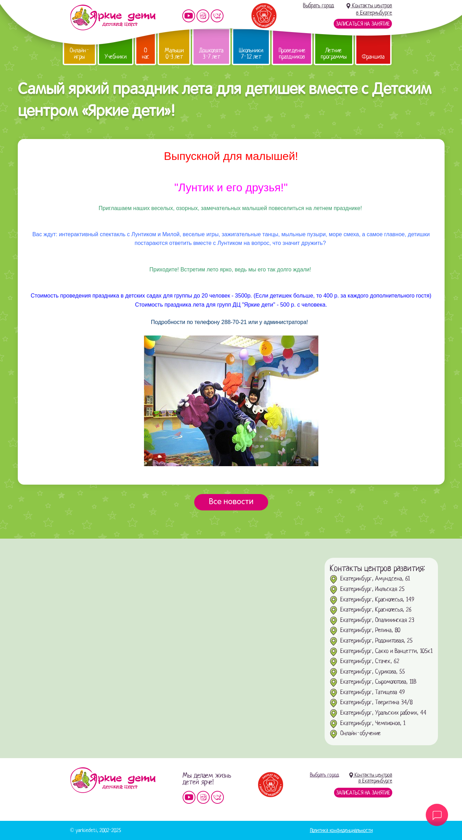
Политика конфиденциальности (341, 830)
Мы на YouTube (188, 15)
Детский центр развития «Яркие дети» (113, 17)
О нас (145, 53)
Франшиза (373, 57)
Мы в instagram (203, 15)
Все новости (231, 502)
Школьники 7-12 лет (251, 53)
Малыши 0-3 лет (174, 53)
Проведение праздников (292, 53)
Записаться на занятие (363, 23)
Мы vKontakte (217, 15)
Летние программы (334, 53)
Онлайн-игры (79, 53)
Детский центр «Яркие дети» (113, 780)
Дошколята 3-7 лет (211, 53)
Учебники (116, 57)
